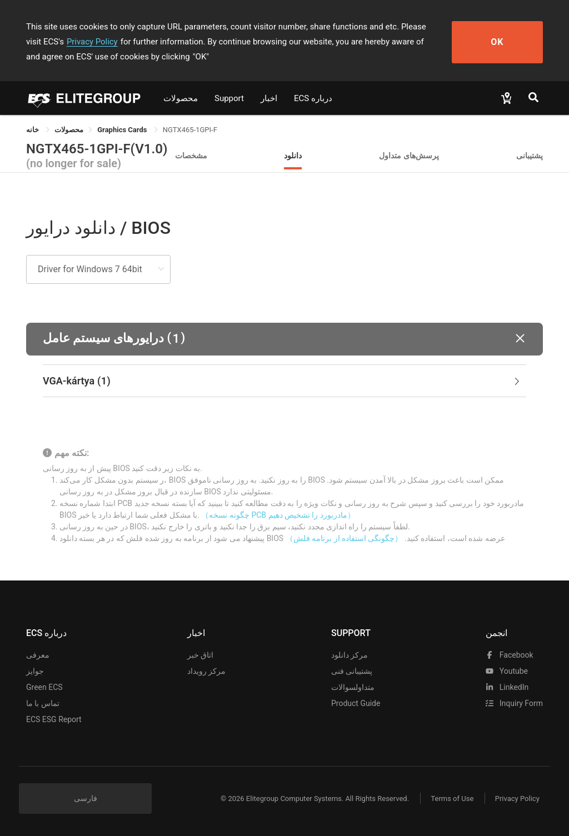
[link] (68, 130)
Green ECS (44, 687)
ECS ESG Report (54, 719)
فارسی (85, 798)
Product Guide (355, 703)
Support (229, 98)
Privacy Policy (75, 42)
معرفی (37, 654)
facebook (509, 654)
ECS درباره (313, 98)
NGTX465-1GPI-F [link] (190, 130)
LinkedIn (507, 687)
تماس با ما (42, 703)
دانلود (293, 155)
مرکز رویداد (206, 671)
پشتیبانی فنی (351, 671)
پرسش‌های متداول (409, 155)
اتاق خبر (200, 654)
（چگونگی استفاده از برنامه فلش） (344, 538)
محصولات (180, 98)
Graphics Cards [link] (122, 130)
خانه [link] (33, 130)
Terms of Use (451, 798)
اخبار (269, 98)
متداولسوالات (353, 687)
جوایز (35, 671)
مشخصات (191, 155)
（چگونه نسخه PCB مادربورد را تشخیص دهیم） (278, 514)
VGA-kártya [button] (282, 381)
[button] (284, 339)
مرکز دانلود (349, 654)
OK (502, 42)
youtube (507, 671)
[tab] (284, 381)
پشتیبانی (529, 155)
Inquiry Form (514, 703)
